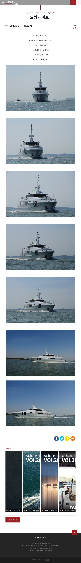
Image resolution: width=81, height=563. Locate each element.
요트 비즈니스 (16, 5)
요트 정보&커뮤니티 (15, 5)
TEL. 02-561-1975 (33, 548)
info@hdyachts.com (48, 548)
